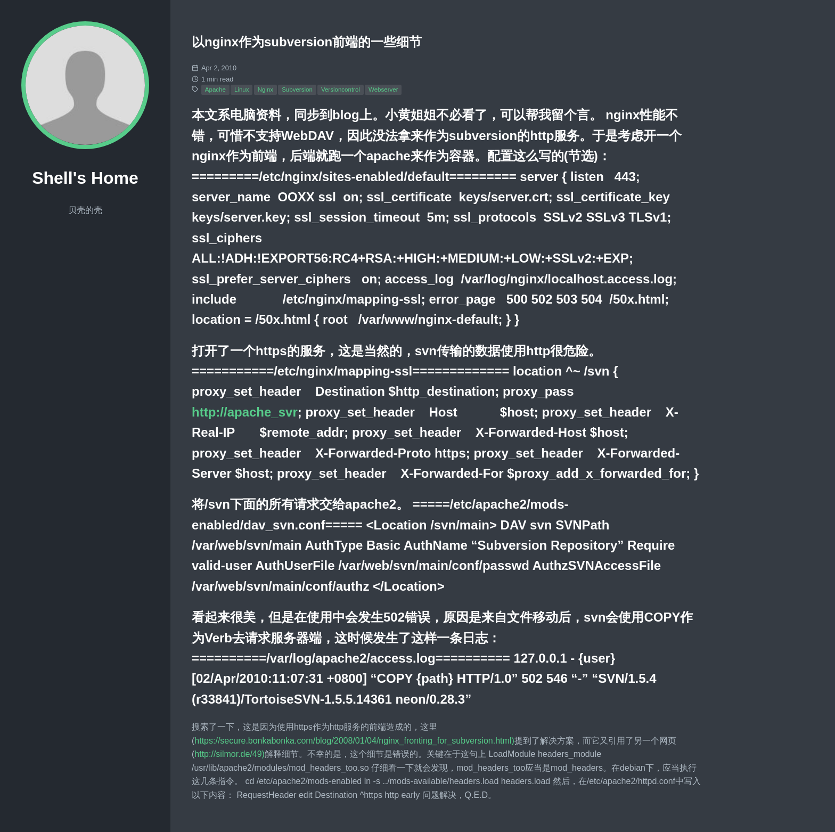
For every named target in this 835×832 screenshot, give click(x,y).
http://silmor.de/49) (229, 753)
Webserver (383, 89)
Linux (241, 89)
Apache (215, 89)
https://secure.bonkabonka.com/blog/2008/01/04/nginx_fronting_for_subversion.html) (354, 740)
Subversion (297, 89)
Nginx (265, 89)
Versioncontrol (340, 89)
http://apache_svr (245, 412)
